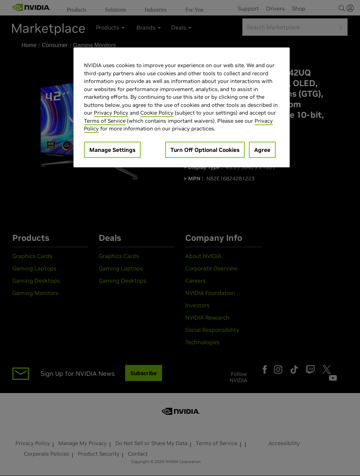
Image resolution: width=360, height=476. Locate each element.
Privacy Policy (111, 112)
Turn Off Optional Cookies (205, 149)
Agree (262, 149)
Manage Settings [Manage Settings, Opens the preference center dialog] (112, 149)
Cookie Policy (156, 112)
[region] (181, 107)
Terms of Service (105, 120)
